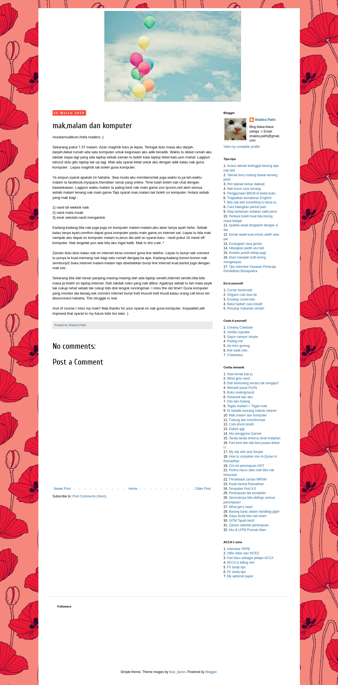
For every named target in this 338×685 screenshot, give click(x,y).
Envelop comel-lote (241, 299)
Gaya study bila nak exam (248, 516)
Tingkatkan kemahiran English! (249, 198)
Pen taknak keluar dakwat (245, 184)
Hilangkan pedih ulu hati (246, 248)
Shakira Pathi (265, 120)
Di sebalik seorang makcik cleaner (252, 411)
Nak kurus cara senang (244, 189)
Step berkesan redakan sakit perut (252, 212)
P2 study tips (236, 572)
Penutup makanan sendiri (245, 308)
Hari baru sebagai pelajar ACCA (250, 558)
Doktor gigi (237, 429)
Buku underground (240, 392)
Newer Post (62, 489)
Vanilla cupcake (238, 332)
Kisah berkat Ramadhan (246, 484)
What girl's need (240, 507)
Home (133, 489)
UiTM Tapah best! (242, 520)
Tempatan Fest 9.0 (242, 489)
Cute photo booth (241, 424)
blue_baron (177, 672)
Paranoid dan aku (240, 397)
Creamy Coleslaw (240, 327)
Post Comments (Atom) (89, 496)
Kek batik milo (237, 350)
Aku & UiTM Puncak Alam (247, 530)
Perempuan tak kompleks (247, 493)
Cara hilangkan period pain (246, 207)
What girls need (238, 378)
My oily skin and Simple (246, 452)
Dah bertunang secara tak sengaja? (253, 383)
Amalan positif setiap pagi (247, 253)
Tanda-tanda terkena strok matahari (254, 438)
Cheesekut (235, 355)
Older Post (203, 489)
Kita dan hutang (238, 401)
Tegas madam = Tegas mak (247, 406)
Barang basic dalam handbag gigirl (254, 511)
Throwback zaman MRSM (247, 479)
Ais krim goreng (238, 346)
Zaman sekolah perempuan (249, 525)
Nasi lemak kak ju (240, 374)
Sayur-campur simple (242, 337)
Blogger (211, 672)
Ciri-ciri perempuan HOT (246, 466)
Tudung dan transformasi (247, 420)
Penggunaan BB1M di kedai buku (251, 193)
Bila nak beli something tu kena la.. (252, 202)
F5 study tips (236, 567)
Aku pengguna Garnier (245, 433)
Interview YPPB (238, 549)
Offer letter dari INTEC (243, 553)
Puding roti (235, 341)
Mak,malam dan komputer (248, 415)
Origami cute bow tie (242, 295)
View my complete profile (242, 147)
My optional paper (240, 576)
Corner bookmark (239, 290)
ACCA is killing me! (240, 562)
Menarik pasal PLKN (242, 388)
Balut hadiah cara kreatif (244, 304)
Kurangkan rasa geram (245, 244)
